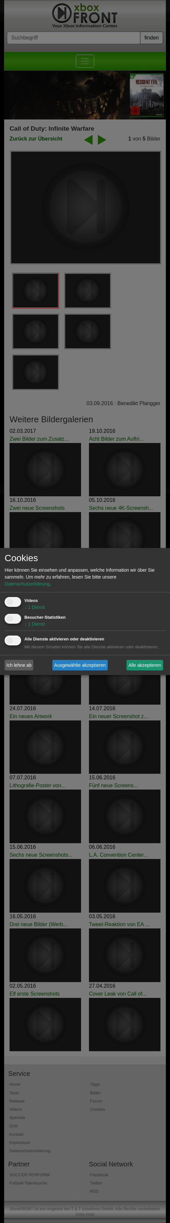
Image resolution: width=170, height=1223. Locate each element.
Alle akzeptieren (144, 664)
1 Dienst (34, 607)
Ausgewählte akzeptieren (80, 664)
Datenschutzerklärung (27, 583)
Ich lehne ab (19, 664)
